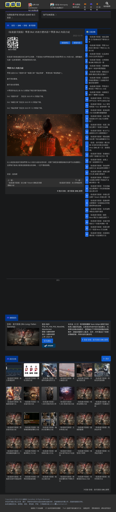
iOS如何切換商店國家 (53, 508)
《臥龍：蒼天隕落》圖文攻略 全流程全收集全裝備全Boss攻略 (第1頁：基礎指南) (99, 146)
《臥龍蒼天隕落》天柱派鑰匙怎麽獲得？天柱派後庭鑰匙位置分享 (99, 188)
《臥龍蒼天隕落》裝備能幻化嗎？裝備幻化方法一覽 (99, 154)
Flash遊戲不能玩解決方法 (72, 508)
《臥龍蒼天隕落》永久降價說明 (64, 181)
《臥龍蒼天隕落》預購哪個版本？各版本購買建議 (99, 67)
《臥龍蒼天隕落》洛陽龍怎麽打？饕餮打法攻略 (99, 93)
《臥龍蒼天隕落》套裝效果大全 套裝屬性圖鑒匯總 (99, 111)
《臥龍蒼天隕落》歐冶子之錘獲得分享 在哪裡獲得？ (99, 131)
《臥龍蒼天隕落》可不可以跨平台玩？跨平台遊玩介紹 (99, 99)
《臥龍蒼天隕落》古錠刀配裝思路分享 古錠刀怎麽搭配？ (99, 118)
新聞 (85, 6)
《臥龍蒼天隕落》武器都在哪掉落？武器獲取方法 (99, 234)
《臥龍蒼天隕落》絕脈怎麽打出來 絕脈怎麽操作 (99, 172)
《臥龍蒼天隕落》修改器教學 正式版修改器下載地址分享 (99, 39)
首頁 (13, 25)
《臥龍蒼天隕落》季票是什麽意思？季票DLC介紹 (99, 87)
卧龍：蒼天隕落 (30, 25)
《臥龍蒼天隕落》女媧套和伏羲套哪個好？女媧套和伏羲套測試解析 (99, 80)
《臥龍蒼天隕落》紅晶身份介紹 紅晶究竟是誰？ (99, 55)
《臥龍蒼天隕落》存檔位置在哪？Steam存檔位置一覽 (99, 195)
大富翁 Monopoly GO (59, 6)
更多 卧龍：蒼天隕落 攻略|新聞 (69, 191)
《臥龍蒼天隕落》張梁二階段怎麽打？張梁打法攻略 (99, 125)
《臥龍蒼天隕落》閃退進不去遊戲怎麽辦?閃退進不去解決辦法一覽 (99, 180)
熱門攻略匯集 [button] (50, 14)
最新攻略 (13, 359)
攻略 (91, 6)
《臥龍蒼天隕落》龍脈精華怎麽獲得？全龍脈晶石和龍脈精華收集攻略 (99, 203)
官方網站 (47, 341)
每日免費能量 (33, 10)
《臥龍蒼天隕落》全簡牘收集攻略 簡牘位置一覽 (99, 61)
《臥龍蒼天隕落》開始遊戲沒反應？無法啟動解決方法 (99, 137)
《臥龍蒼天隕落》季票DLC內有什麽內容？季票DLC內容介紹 (99, 48)
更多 (106, 359)
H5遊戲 (98, 6)
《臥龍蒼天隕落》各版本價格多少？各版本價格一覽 (99, 222)
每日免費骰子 (58, 8)
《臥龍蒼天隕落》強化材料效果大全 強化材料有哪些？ (99, 166)
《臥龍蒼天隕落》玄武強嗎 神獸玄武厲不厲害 (99, 210)
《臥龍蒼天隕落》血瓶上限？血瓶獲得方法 (98, 160)
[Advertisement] (58, 297)
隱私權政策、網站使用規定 (101, 508)
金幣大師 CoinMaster (33, 6)
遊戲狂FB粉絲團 (37, 508)
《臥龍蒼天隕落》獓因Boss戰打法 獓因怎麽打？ (99, 216)
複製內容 (77, 43)
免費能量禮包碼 (76, 5)
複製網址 (65, 43)
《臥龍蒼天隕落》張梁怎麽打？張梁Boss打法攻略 (99, 228)
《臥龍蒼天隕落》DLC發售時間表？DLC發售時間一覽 (99, 105)
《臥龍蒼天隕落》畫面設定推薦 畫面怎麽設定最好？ (99, 73)
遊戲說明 (86, 508)
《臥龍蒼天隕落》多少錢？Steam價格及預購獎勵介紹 (25, 182)
